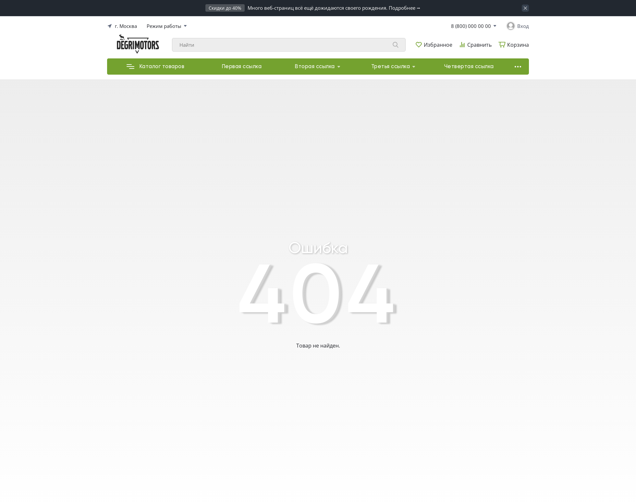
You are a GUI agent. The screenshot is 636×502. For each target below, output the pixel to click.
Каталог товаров (156, 66)
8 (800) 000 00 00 (471, 26)
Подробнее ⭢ (404, 8)
